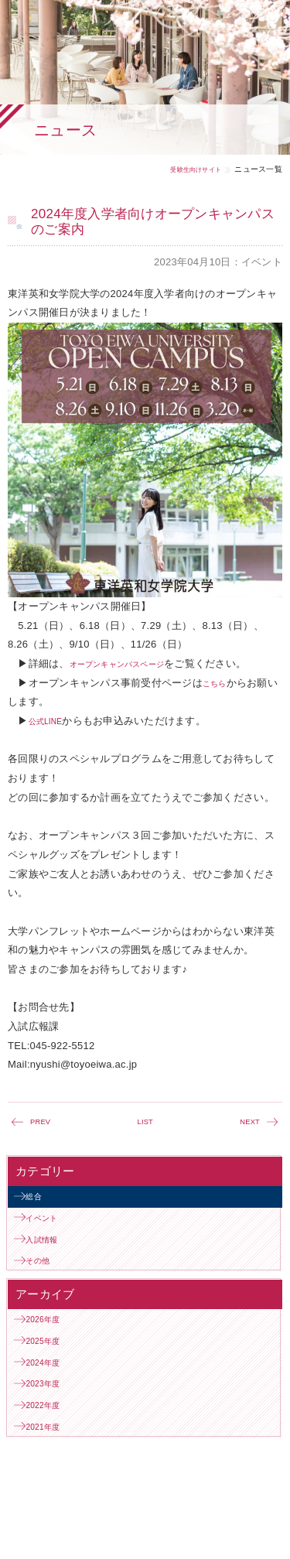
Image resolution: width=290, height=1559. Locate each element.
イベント (51, 1230)
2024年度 (52, 1404)
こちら (218, 683)
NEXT (247, 1123)
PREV (43, 1123)
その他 (46, 1285)
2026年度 (52, 1350)
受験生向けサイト (186, 169)
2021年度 (52, 1487)
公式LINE (50, 721)
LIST (145, 1123)
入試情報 (51, 1257)
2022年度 (52, 1459)
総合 (41, 1203)
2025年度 (52, 1377)
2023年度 (52, 1432)
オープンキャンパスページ (131, 663)
